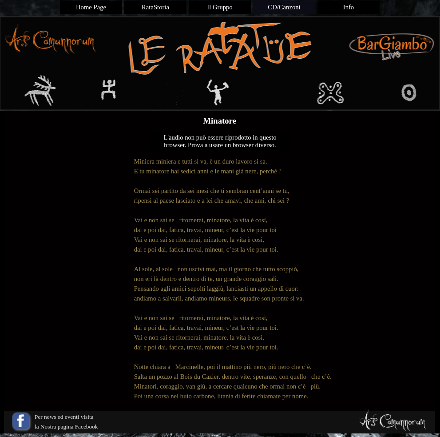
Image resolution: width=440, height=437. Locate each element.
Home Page (91, 7)
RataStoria (155, 7)
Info (348, 7)
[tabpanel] (220, 278)
